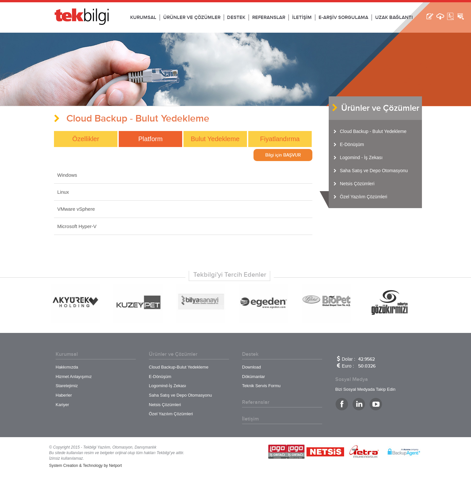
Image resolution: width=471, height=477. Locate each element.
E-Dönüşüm (352, 144)
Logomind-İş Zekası (167, 385)
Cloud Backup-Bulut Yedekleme (178, 367)
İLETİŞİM (302, 17)
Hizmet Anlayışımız (74, 376)
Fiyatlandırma (280, 138)
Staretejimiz (67, 385)
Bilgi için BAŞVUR (283, 155)
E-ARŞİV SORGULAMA (343, 17)
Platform (150, 138)
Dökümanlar (253, 376)
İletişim (250, 419)
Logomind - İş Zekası (361, 157)
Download (251, 367)
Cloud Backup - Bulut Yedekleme (373, 131)
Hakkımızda (67, 367)
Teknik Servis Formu (261, 385)
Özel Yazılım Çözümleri (363, 196)
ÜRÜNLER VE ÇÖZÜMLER (191, 17)
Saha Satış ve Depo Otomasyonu (374, 170)
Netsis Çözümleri (357, 183)
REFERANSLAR (268, 17)
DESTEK (236, 17)
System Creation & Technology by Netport (85, 465)
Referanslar (256, 402)
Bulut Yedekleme (215, 138)
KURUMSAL (143, 17)
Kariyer (62, 404)
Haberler (64, 395)
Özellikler (85, 138)
